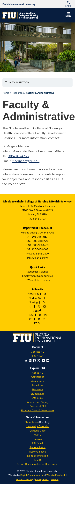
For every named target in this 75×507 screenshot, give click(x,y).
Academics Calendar (37, 271)
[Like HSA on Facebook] (36, 315)
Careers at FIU (38, 406)
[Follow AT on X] (39, 306)
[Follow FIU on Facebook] (35, 360)
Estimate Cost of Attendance (37, 410)
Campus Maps (37, 430)
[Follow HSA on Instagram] (46, 315)
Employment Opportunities (37, 276)
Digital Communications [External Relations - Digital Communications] (32, 475)
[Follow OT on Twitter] (39, 319)
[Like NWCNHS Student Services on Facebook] (45, 298)
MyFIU (37, 434)
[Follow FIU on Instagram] (27, 360)
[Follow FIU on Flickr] (48, 360)
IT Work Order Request (37, 280)
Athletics (37, 398)
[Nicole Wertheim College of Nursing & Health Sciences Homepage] (20, 15)
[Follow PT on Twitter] (39, 323)
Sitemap (55, 479)
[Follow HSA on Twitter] (40, 315)
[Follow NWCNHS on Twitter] (45, 294)
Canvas (37, 439)
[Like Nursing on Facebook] (40, 302)
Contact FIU (37, 351)
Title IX (38, 460)
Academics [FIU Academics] (37, 381)
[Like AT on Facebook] (35, 306)
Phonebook (31, 422)
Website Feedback (55, 475)
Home (5, 93)
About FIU (37, 372)
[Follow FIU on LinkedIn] (31, 360)
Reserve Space (37, 451)
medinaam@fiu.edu (25, 160)
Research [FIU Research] (37, 389)
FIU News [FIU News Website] (37, 356)
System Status (37, 447)
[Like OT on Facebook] (35, 319)
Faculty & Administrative (40, 93)
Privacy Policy (42, 479)
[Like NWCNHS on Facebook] (41, 294)
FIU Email (37, 443)
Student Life (38, 393)
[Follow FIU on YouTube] (44, 360)
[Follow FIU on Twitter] (39, 360)
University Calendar (37, 426)
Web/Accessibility (24, 479)
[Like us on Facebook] (40, 310)
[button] (68, 15)
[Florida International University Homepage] (18, 4)
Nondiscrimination (37, 455)
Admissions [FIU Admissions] (37, 377)
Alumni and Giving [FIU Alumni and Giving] (37, 402)
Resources (18, 93)
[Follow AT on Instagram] (44, 306)
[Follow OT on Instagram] (44, 319)
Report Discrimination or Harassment (37, 464)
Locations (37, 385)
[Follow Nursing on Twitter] (44, 302)
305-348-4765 (18, 156)
